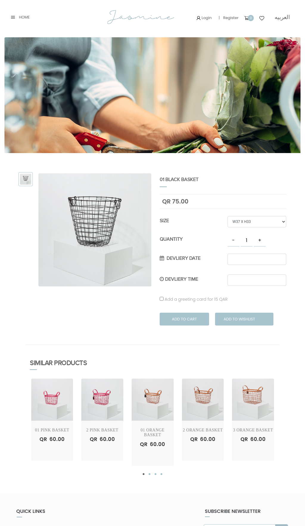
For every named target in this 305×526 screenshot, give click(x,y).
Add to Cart (184, 319)
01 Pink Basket (52, 430)
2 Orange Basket (203, 430)
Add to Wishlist (239, 319)
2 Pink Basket (102, 430)
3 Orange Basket (253, 430)
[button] (144, 474)
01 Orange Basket (152, 432)
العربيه (282, 17)
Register (231, 17)
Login (204, 17)
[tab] (25, 179)
